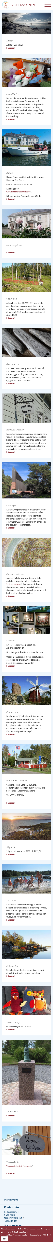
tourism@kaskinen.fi (14, 1217)
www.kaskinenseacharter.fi (19, 191)
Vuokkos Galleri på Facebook (19, 1166)
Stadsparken (12, 1111)
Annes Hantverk (13, 94)
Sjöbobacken (12, 965)
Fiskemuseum (12, 364)
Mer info (47, 1234)
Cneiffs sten (11, 298)
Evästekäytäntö (11, 1199)
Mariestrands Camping (16, 780)
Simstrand (11, 900)
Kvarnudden (12, 712)
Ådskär (9, 40)
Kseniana (10, 640)
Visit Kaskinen (23, 5)
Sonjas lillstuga (13, 1022)
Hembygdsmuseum (15, 429)
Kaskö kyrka (11, 505)
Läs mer (10, 48)
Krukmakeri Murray (15, 574)
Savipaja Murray (14, 584)
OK (4, 1239)
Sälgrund (10, 847)
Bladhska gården (14, 245)
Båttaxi (9, 172)
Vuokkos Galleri (13, 1161)
